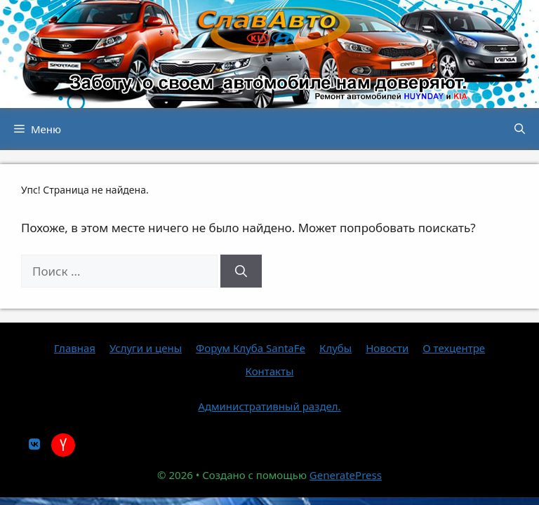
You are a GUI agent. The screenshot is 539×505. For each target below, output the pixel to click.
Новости (387, 348)
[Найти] (241, 271)
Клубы (335, 348)
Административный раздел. (269, 406)
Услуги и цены (145, 348)
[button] (519, 129)
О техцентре (453, 348)
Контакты (270, 371)
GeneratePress (346, 475)
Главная (74, 348)
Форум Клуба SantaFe (250, 348)
